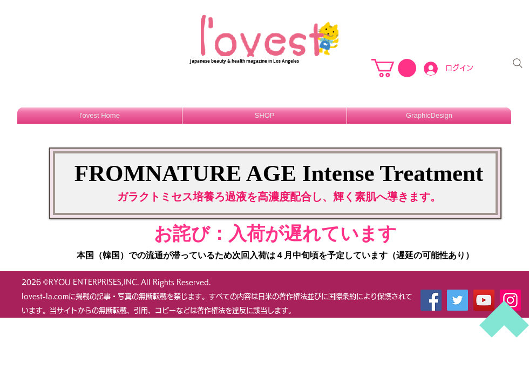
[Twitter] (457, 300)
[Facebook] (431, 300)
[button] (393, 68)
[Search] (517, 63)
